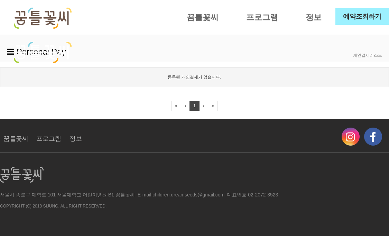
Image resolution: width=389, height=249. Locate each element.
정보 (314, 17)
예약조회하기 (362, 16)
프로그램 (262, 17)
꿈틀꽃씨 (203, 17)
